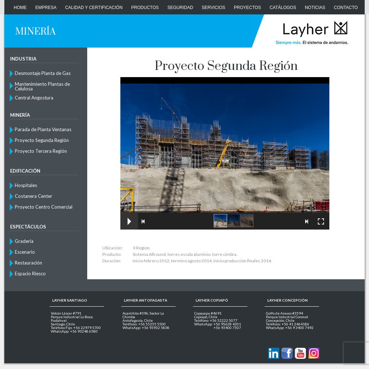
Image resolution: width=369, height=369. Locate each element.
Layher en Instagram (313, 353)
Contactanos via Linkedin (273, 353)
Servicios (213, 7)
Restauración (28, 263)
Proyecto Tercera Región (41, 151)
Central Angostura (34, 98)
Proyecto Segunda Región (42, 140)
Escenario (25, 252)
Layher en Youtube (300, 353)
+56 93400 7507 (227, 327)
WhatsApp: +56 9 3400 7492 (290, 327)
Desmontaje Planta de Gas (43, 73)
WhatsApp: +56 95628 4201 (217, 324)
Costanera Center (33, 196)
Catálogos (283, 7)
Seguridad (180, 7)
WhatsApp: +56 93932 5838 (146, 327)
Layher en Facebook (287, 353)
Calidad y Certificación (94, 7)
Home (20, 7)
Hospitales (26, 185)
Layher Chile (311, 32)
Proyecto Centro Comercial (43, 207)
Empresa (46, 7)
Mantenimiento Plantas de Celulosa (42, 86)
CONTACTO (346, 7)
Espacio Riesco (30, 273)
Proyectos (247, 7)
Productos (145, 7)
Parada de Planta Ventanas (43, 129)
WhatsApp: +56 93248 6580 (74, 331)
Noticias (315, 7)
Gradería (24, 241)
